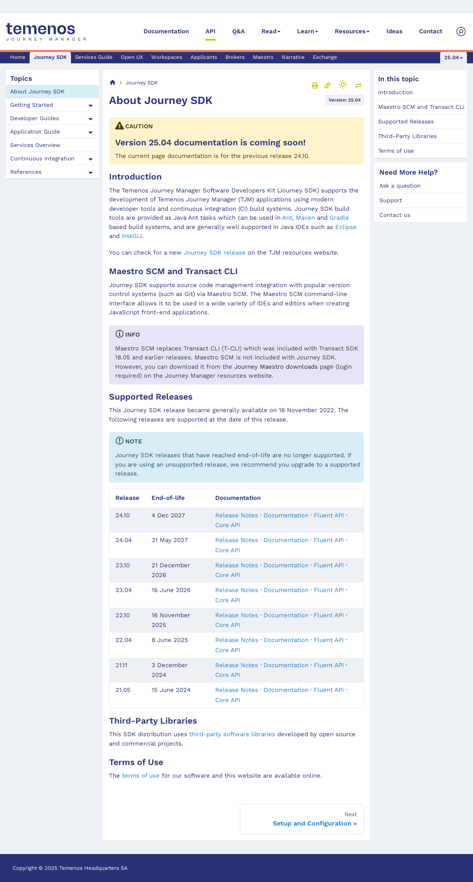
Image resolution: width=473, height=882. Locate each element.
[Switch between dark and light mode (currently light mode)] (342, 84)
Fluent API (329, 515)
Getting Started (31, 105)
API (210, 31)
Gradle (339, 217)
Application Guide (35, 131)
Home (18, 57)
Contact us (394, 215)
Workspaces (166, 57)
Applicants (203, 57)
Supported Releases (406, 121)
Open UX (132, 57)
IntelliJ (132, 236)
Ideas (394, 31)
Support (390, 200)
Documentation (166, 31)
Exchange (325, 57)
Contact (430, 31)
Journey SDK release (215, 252)
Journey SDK (50, 57)
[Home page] (112, 82)
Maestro (263, 57)
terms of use (141, 775)
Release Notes (236, 515)
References (25, 172)
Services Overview (35, 145)
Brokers (235, 57)
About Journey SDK (37, 91)
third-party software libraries (232, 734)
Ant (287, 217)
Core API (227, 525)
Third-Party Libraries (407, 136)
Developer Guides (34, 118)
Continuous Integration (42, 158)
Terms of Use (396, 150)
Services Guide (94, 57)
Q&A (238, 31)
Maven (305, 217)
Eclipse (346, 227)
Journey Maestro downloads (276, 366)
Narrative (293, 57)
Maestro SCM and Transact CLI (421, 107)
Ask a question (400, 185)
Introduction (395, 92)
